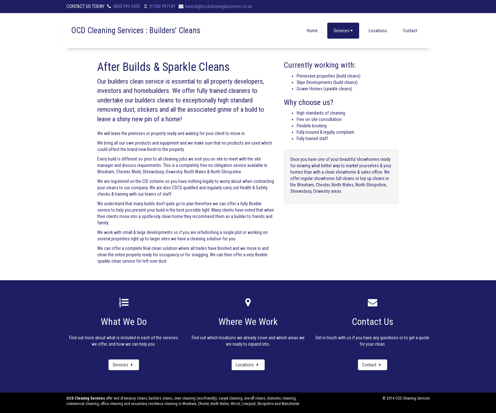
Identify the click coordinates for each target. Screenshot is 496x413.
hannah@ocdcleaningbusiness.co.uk (218, 6)
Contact (410, 30)
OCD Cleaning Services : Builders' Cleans (135, 30)
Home (312, 30)
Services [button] (343, 30)
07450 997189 (162, 6)
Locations (378, 30)
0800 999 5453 (126, 6)
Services (124, 364)
